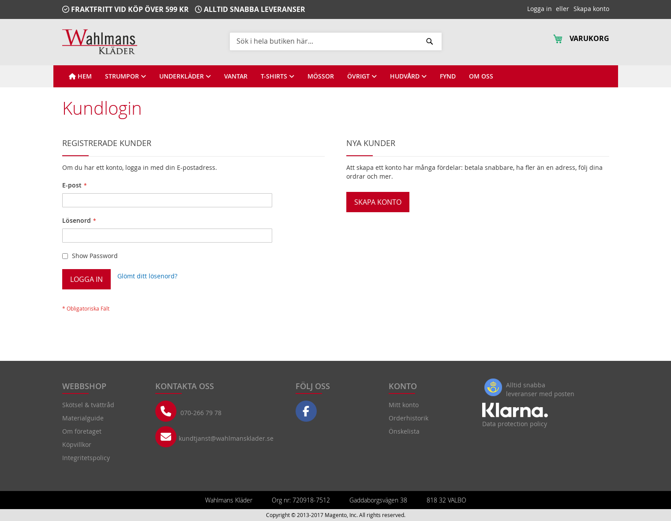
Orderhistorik (408, 418)
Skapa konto (591, 8)
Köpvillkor (76, 444)
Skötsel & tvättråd (88, 405)
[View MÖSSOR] (321, 76)
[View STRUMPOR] (125, 76)
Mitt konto (404, 405)
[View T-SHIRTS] (277, 76)
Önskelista (404, 431)
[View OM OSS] (481, 76)
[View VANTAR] (235, 76)
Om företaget (81, 431)
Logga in (539, 8)
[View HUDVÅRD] (408, 76)
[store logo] (99, 41)
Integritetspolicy (86, 458)
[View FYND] (447, 76)
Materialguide (83, 418)
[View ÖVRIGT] (362, 76)
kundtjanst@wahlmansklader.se (226, 438)
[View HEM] (80, 76)
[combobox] (336, 41)
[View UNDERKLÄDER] (185, 76)
